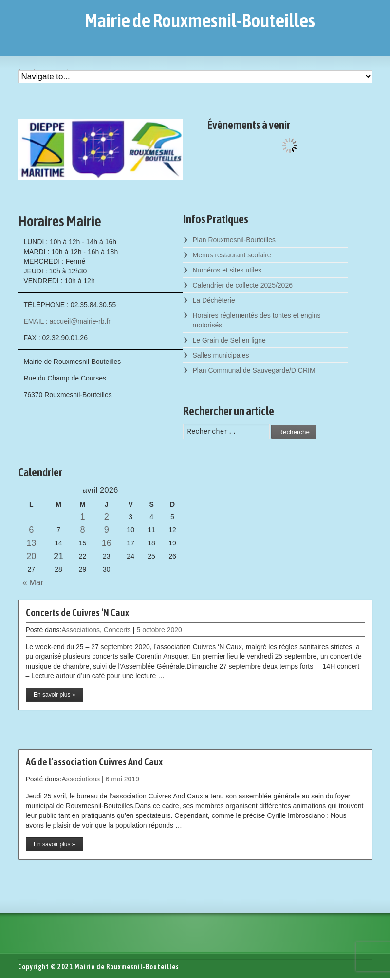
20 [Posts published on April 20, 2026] (31, 556)
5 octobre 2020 (159, 630)
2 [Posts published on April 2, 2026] (106, 517)
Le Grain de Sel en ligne (229, 340)
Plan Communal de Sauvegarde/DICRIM (254, 370)
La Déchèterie (214, 300)
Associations (80, 630)
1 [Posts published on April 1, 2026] (82, 517)
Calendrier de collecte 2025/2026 (243, 285)
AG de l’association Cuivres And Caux (94, 761)
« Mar (31, 582)
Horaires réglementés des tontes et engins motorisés (257, 320)
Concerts (117, 630)
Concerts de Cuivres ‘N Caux (77, 612)
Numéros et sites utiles (227, 270)
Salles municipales (221, 355)
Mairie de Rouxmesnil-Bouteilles (200, 20)
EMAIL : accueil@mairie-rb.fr (67, 321)
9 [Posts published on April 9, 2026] (106, 530)
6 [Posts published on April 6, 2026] (31, 530)
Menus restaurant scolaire (232, 255)
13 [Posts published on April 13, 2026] (31, 543)
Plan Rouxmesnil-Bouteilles (234, 240)
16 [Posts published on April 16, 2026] (106, 543)
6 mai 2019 (122, 779)
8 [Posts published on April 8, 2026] (82, 530)
